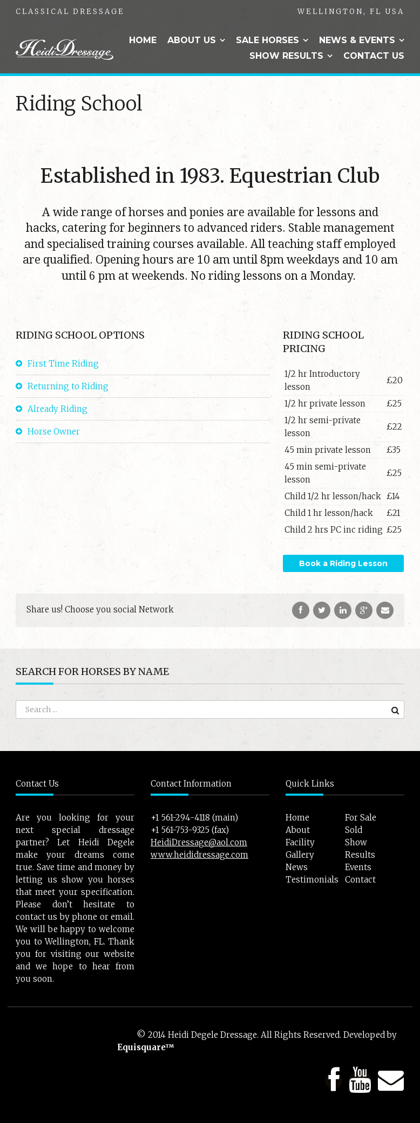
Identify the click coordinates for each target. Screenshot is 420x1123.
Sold (353, 830)
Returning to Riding (68, 386)
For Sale (360, 817)
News (297, 867)
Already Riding (57, 409)
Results (360, 855)
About (298, 830)
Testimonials (312, 879)
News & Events (357, 40)
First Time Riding (63, 364)
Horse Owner (54, 431)
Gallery (300, 855)
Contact (360, 879)
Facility (300, 842)
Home (143, 40)
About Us (191, 40)
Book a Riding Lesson (343, 563)
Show (356, 842)
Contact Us (373, 56)
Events (358, 867)
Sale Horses (267, 40)
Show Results (286, 56)
